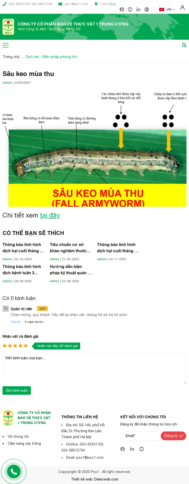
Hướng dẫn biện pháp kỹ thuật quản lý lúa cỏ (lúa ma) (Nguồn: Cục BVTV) (70, 270)
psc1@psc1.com (73, 4)
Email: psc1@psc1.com (85, 458)
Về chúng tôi (18, 436)
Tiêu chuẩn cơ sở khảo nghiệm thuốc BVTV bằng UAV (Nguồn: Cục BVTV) (68, 248)
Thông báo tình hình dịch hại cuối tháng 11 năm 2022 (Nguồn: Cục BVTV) (118, 248)
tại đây (50, 215)
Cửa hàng (105, 4)
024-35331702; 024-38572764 (27, 4)
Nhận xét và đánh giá (20, 336)
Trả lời (15, 322)
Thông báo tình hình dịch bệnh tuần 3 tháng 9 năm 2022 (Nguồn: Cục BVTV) (22, 270)
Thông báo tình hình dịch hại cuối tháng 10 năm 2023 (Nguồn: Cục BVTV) (23, 248)
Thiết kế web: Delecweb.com (94, 479)
